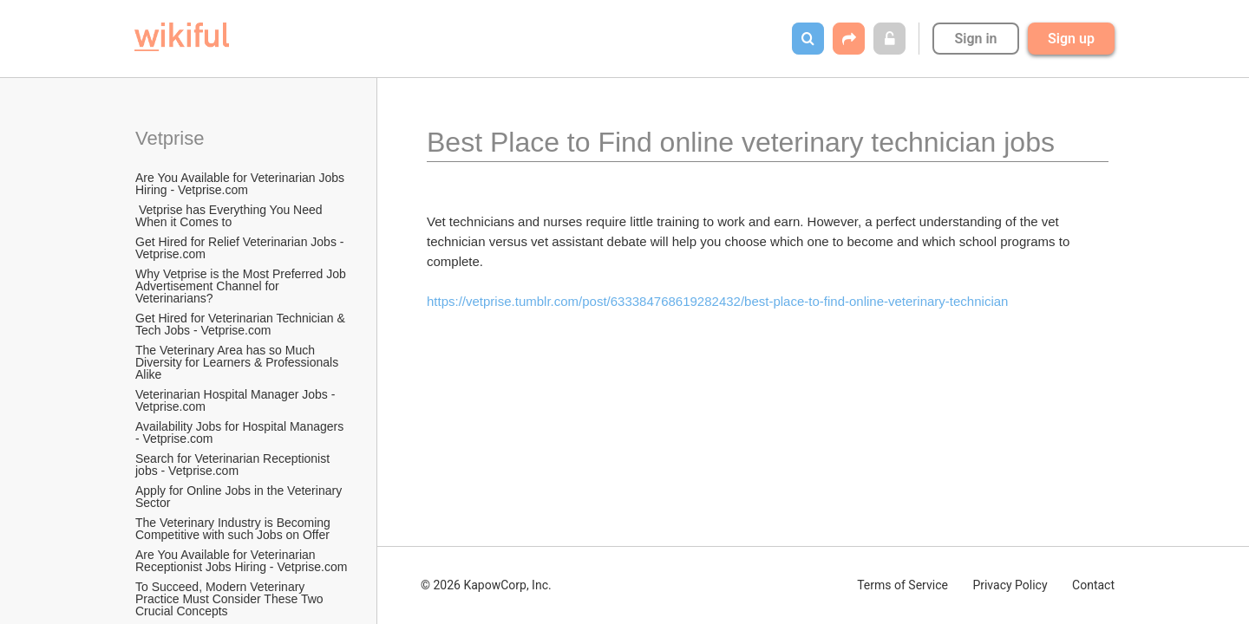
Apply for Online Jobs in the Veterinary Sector (240, 497)
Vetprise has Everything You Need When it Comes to (230, 216)
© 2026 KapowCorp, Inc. (486, 585)
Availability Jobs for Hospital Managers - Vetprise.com (241, 432)
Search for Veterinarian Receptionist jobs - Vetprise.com (234, 465)
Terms (902, 585)
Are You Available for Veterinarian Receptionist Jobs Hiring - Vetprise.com (241, 561)
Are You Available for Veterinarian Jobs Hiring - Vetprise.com (241, 184)
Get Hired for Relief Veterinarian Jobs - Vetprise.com (241, 248)
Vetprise (170, 138)
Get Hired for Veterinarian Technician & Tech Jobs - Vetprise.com (241, 324)
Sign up (1071, 38)
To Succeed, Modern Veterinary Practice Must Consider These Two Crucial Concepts (230, 599)
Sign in (975, 38)
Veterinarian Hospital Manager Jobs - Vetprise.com (236, 400)
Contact (1093, 585)
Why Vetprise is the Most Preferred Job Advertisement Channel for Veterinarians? (242, 286)
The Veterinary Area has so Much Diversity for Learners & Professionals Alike (238, 362)
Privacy (1009, 585)
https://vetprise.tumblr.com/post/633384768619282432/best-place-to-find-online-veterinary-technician (717, 301)
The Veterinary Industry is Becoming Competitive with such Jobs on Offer (234, 529)
